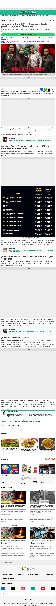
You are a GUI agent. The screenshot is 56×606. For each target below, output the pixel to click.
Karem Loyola (6, 89)
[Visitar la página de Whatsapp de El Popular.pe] (33, 588)
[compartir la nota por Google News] (52, 89)
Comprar (16, 481)
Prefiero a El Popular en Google (12, 425)
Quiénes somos (7, 574)
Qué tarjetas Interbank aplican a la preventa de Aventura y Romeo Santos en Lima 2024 (30, 140)
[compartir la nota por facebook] (41, 89)
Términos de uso (48, 574)
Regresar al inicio (7, 562)
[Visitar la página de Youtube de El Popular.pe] (43, 588)
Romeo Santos (47, 91)
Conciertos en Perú (29, 421)
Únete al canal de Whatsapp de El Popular (28, 35)
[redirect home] (28, 569)
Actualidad (24, 15)
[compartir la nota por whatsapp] (45, 89)
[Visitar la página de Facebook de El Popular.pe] (3, 588)
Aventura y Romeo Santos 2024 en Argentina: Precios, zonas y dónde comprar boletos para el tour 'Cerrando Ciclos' (31, 251)
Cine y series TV (40, 15)
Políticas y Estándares (33, 574)
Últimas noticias (6, 15)
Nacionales (11, 20)
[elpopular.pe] (28, 14)
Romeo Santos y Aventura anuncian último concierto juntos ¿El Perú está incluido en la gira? (30, 332)
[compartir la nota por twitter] (49, 89)
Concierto (38, 421)
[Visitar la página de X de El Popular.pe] (13, 588)
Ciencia (48, 15)
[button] (3, 12)
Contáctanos (19, 574)
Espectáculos (16, 15)
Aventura (25, 91)
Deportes (32, 15)
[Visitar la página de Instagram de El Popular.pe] (23, 588)
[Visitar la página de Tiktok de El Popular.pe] (53, 588)
